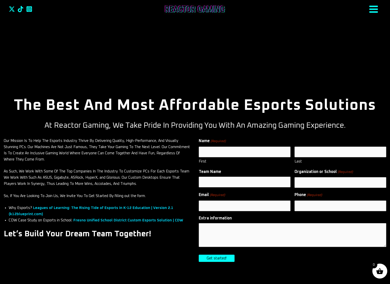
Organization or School (323, 172)
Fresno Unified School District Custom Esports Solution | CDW (128, 220)
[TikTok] (20, 9)
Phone (308, 195)
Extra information (215, 218)
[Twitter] (12, 9)
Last (298, 161)
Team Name (210, 172)
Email (212, 195)
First (202, 161)
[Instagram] (29, 9)
